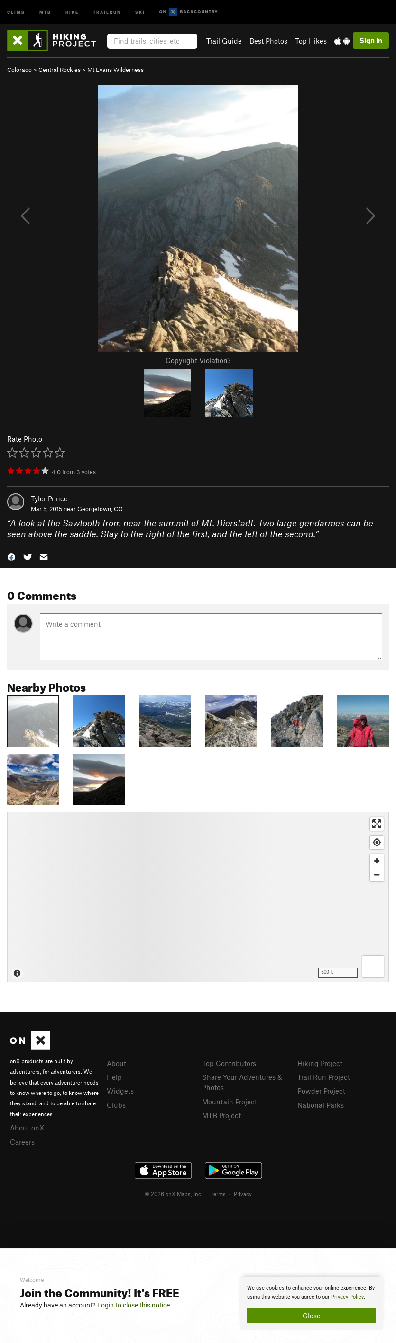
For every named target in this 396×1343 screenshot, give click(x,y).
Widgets (120, 1090)
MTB (45, 12)
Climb (16, 12)
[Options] (373, 966)
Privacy (243, 1194)
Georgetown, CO (100, 509)
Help (114, 1077)
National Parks (320, 1105)
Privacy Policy (347, 1297)
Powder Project (321, 1090)
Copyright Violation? (198, 360)
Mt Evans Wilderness (115, 69)
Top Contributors (229, 1063)
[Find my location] (377, 842)
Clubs (116, 1105)
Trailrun (107, 12)
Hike (72, 12)
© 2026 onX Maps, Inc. (174, 1194)
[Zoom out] (377, 874)
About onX (27, 1127)
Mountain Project (229, 1101)
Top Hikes (311, 40)
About (116, 1063)
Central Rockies (59, 69)
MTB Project (221, 1115)
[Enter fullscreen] (377, 824)
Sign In (370, 40)
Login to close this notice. (134, 1305)
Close (312, 1315)
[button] (11, 556)
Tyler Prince (49, 498)
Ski (140, 12)
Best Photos (268, 40)
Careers (22, 1142)
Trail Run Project (323, 1077)
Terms (218, 1194)
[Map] (198, 897)
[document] (311, 1303)
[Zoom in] (377, 861)
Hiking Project (319, 1063)
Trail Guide (224, 40)
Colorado (19, 69)
